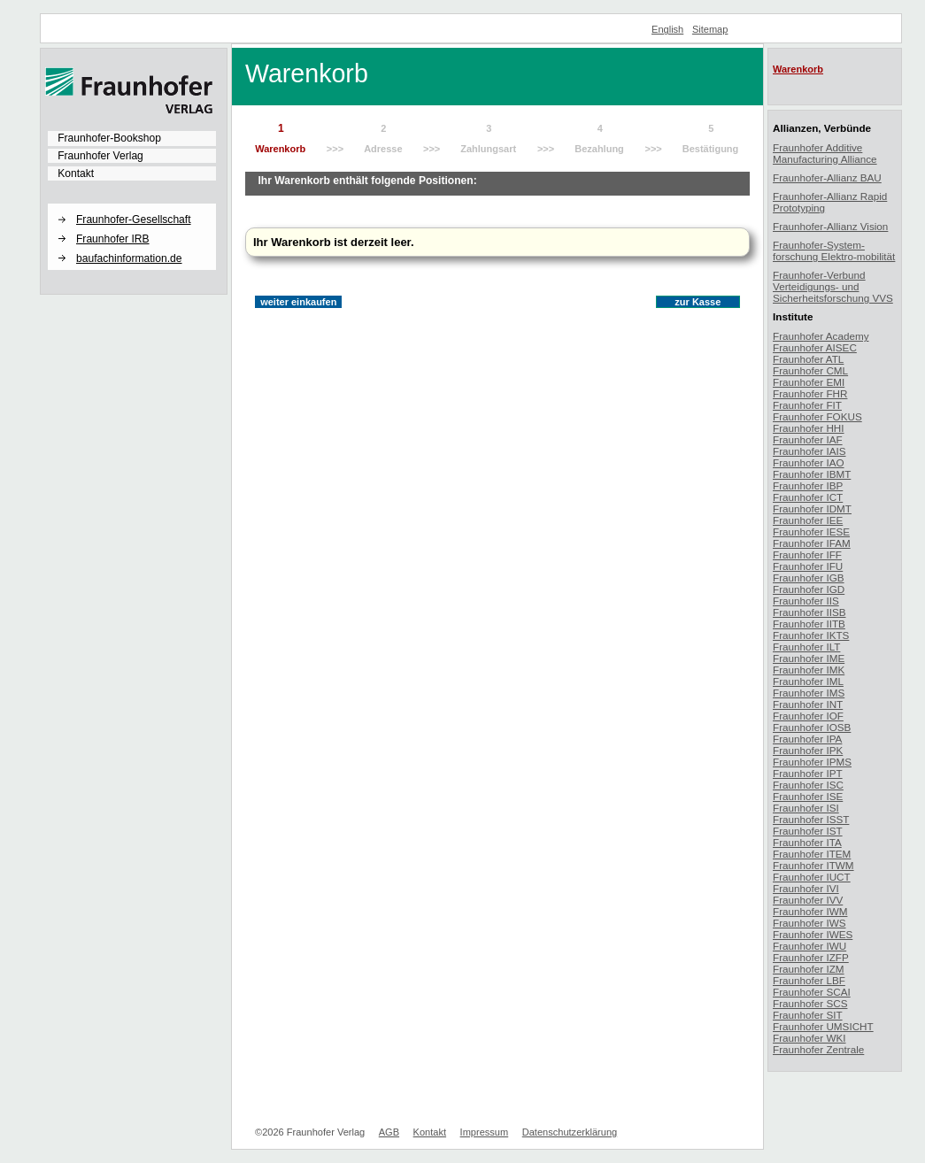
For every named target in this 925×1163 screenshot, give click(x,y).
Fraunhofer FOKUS (817, 416)
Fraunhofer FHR (810, 393)
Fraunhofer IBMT (812, 474)
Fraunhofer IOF (808, 715)
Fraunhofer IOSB (812, 727)
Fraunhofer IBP (808, 485)
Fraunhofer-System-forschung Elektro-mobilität (834, 250)
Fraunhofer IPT (808, 773)
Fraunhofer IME (808, 658)
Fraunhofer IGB (808, 577)
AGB (389, 1132)
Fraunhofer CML (810, 370)
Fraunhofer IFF (807, 554)
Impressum (484, 1132)
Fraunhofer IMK (808, 669)
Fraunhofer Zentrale (818, 1049)
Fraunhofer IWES (812, 934)
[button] (132, 204)
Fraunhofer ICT (808, 497)
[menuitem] (132, 138)
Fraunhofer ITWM (813, 865)
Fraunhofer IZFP (811, 957)
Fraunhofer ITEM (812, 853)
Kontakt (76, 173)
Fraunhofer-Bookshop (109, 138)
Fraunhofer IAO (808, 462)
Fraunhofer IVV (808, 899)
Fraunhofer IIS (806, 600)
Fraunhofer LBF (809, 980)
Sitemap (710, 29)
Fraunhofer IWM (810, 911)
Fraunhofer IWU (809, 945)
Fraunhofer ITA (807, 842)
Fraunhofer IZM (808, 968)
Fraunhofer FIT (807, 405)
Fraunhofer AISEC (815, 347)
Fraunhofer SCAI (812, 991)
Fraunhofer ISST (811, 819)
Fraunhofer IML (808, 681)
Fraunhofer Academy (821, 336)
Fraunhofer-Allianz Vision (830, 226)
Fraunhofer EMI (808, 382)
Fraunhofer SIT (808, 1015)
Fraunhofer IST (808, 830)
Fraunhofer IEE (808, 520)
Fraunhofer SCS (810, 1003)
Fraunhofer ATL (808, 359)
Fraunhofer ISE (808, 796)
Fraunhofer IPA (807, 738)
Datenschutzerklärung (569, 1132)
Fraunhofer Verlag (100, 156)
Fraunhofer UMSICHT (823, 1026)
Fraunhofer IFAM (812, 543)
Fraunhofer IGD (808, 589)
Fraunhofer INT (808, 704)
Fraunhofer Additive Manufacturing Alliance (825, 153)
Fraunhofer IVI (806, 888)
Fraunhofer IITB (809, 623)
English (667, 29)
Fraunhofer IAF (808, 439)
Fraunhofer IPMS (812, 761)
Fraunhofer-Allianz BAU (827, 177)
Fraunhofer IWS (809, 922)
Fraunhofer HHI (808, 428)
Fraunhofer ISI (806, 807)
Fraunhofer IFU (808, 566)
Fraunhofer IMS (808, 692)
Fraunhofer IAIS (809, 451)
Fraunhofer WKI (809, 1038)
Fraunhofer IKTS (811, 635)
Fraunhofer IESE (811, 531)
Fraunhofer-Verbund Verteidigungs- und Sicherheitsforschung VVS (833, 286)
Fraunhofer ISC (808, 784)
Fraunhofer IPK (808, 750)
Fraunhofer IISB (809, 612)
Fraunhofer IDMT (812, 508)
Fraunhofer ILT (806, 646)
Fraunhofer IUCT (812, 876)
